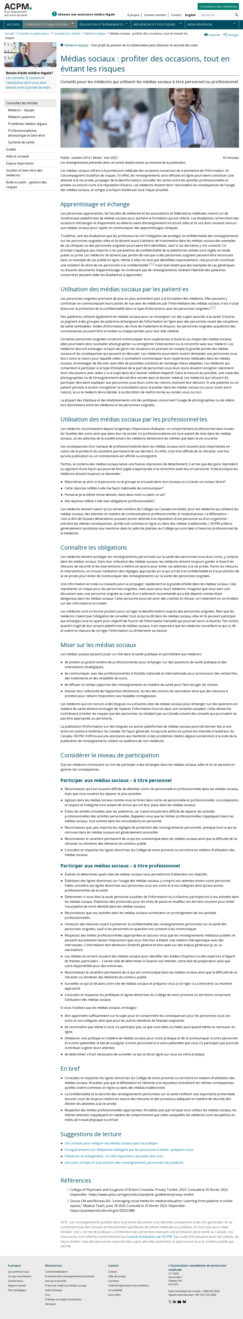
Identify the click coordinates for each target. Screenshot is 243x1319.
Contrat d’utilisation (56, 1271)
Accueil (13, 24)
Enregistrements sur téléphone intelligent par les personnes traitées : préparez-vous (129, 1149)
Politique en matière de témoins (63, 1299)
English (190, 15)
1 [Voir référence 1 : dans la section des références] (151, 264)
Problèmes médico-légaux (27, 124)
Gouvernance (15, 1281)
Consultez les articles (67, 33)
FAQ (47, 1295)
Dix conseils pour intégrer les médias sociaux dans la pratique (111, 1143)
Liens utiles (114, 1295)
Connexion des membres (218, 6)
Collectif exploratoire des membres (128, 1285)
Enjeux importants (20, 163)
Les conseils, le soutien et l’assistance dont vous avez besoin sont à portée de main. (28, 83)
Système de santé (21, 142)
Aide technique (53, 1290)
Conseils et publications (46, 24)
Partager (233, 35)
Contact (112, 1271)
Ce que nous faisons (19, 1276)
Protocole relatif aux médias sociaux (66, 1285)
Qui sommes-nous (18, 1271)
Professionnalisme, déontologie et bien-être (26, 133)
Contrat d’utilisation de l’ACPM (149, 1236)
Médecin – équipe (21, 110)
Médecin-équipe (95, 33)
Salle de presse (117, 1276)
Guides (11, 149)
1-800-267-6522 (211, 1291)
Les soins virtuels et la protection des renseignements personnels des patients (124, 1162)
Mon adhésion (200, 24)
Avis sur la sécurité (55, 1281)
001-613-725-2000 (205, 1295)
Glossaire (50, 1304)
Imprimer (214, 35)
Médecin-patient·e (21, 117)
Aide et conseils (17, 156)
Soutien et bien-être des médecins (24, 172)
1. (68, 1189)
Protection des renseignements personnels (69, 1276)
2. (68, 1201)
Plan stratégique (17, 1290)
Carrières (113, 1281)
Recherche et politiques (154, 24)
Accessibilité (115, 1290)
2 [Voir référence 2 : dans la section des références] (213, 307)
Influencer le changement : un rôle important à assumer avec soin (114, 1156)
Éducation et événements (101, 24)
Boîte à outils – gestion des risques (26, 184)
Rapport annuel (17, 1285)
